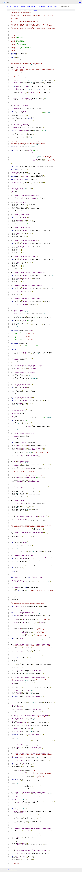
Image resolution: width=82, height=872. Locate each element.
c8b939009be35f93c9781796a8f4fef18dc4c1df (39, 7)
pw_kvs (57, 7)
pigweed (9, 7)
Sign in (79, 2)
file (35, 10)
